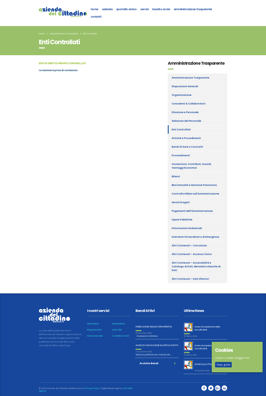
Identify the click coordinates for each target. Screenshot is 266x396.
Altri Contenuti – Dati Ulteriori (190, 279)
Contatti (96, 17)
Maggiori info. (242, 357)
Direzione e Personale (185, 112)
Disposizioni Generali (185, 86)
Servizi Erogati (180, 202)
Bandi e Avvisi (161, 9)
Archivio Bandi (158, 363)
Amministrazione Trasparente (193, 9)
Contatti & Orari (120, 336)
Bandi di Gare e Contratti (187, 146)
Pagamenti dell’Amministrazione (192, 211)
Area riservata (95, 336)
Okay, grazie (223, 364)
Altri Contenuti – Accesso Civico (192, 254)
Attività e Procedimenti (186, 138)
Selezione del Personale (186, 121)
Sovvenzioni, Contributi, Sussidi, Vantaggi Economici (192, 165)
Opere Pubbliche (182, 219)
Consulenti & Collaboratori (188, 103)
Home (42, 33)
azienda (107, 9)
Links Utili (117, 329)
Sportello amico (126, 9)
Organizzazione (182, 95)
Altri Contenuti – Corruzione (189, 245)
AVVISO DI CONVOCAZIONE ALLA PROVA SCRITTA (157, 345)
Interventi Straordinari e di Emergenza (195, 237)
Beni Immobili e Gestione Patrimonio (194, 185)
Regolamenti (94, 329)
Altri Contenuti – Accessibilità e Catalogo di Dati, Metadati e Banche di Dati (196, 266)
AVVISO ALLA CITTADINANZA (207, 364)
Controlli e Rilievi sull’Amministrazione (195, 193)
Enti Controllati (181, 129)
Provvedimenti (181, 155)
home (94, 9)
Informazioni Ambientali (187, 228)
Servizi (144, 9)
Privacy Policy (92, 388)
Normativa (93, 323)
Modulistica (118, 323)
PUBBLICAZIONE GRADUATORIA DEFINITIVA (154, 326)
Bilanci (176, 176)
